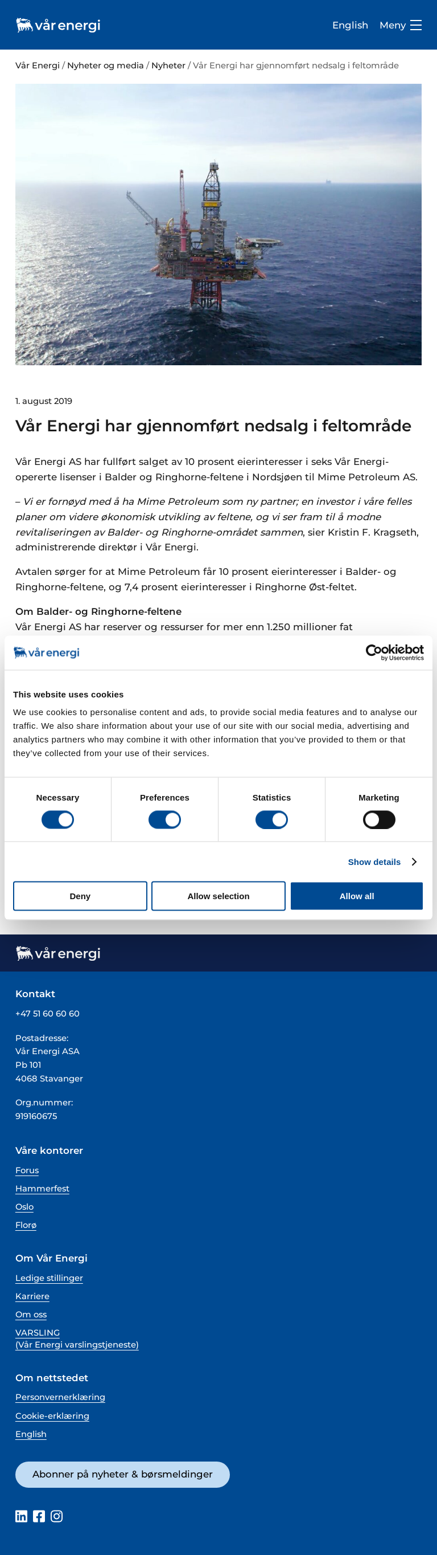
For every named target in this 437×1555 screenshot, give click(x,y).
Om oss (31, 1314)
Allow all (357, 896)
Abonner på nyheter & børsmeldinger (122, 1474)
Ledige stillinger (49, 1278)
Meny (401, 25)
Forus (27, 1170)
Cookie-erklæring (52, 1416)
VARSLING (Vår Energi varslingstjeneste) (77, 1339)
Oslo (24, 1207)
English (350, 25)
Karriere (32, 1296)
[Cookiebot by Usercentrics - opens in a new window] (374, 652)
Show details (374, 861)
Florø (25, 1225)
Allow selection (218, 896)
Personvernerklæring (60, 1397)
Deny (79, 896)
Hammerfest (42, 1188)
